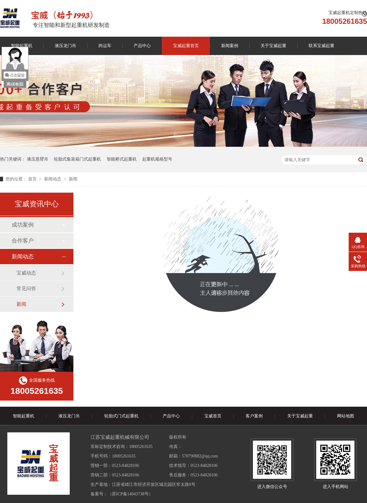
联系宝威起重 (321, 45)
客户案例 (254, 416)
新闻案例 (229, 45)
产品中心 (142, 45)
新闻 (73, 179)
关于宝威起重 (273, 45)
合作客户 (23, 241)
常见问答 (26, 288)
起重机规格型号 (157, 159)
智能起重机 (23, 416)
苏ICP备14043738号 (130, 494)
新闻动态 (53, 179)
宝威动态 (26, 273)
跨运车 (104, 45)
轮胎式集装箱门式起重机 (77, 159)
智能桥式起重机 (122, 159)
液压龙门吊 (65, 45)
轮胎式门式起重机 (121, 416)
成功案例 (23, 225)
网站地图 (345, 416)
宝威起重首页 (186, 45)
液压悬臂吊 (37, 159)
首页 (33, 179)
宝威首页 (212, 416)
